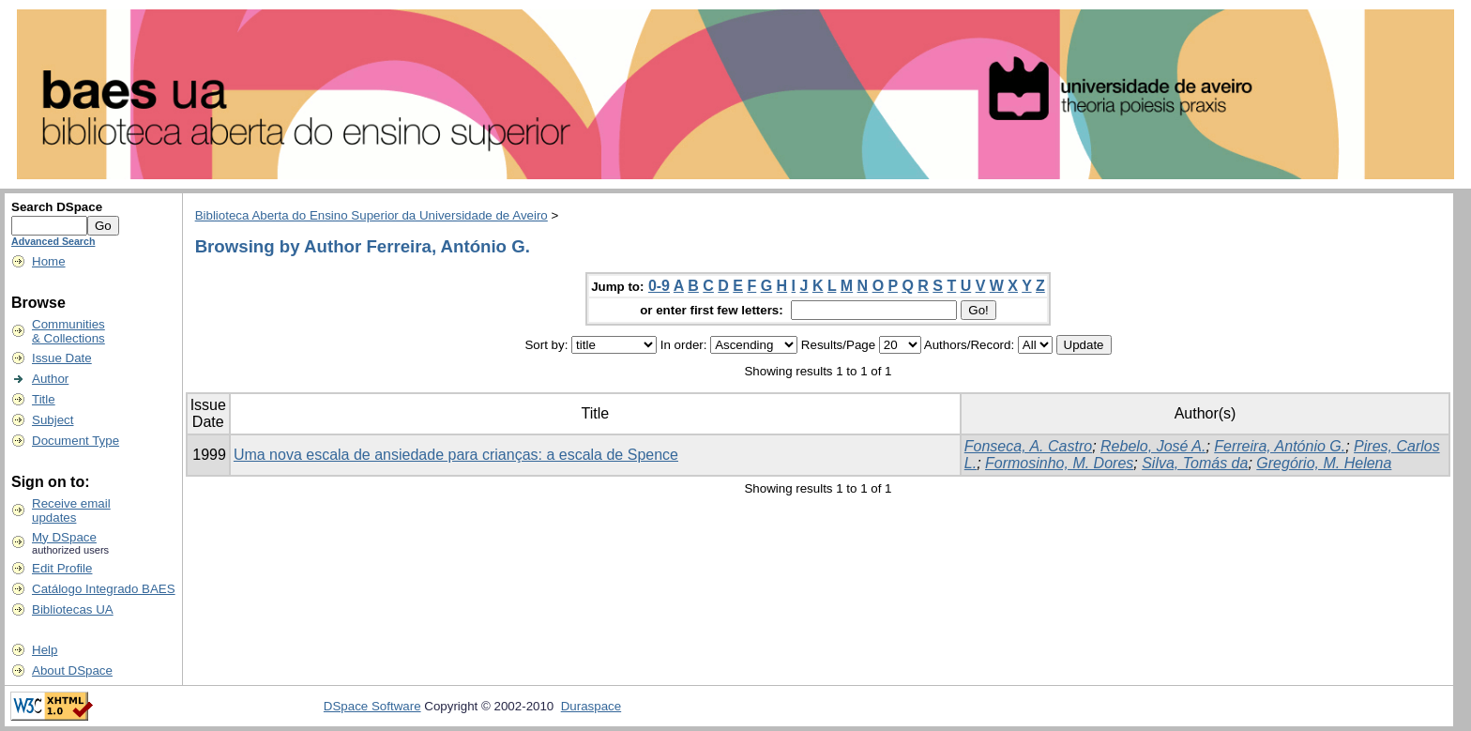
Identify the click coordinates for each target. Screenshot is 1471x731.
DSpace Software (372, 706)
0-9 (659, 286)
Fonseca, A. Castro (1028, 446)
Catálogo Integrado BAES (103, 589)
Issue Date (62, 358)
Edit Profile (62, 568)
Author (50, 379)
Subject (52, 420)
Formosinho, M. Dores (1059, 463)
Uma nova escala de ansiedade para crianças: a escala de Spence (456, 455)
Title (43, 399)
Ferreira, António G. (1279, 446)
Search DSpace (56, 207)
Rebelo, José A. (1153, 446)
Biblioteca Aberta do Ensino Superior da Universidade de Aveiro (371, 215)
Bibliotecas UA (73, 609)
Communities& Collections (68, 331)
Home (49, 261)
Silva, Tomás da (1195, 463)
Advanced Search (53, 241)
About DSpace (72, 670)
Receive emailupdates (71, 510)
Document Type (75, 441)
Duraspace (591, 706)
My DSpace (64, 537)
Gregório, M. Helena (1323, 463)
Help (44, 650)
